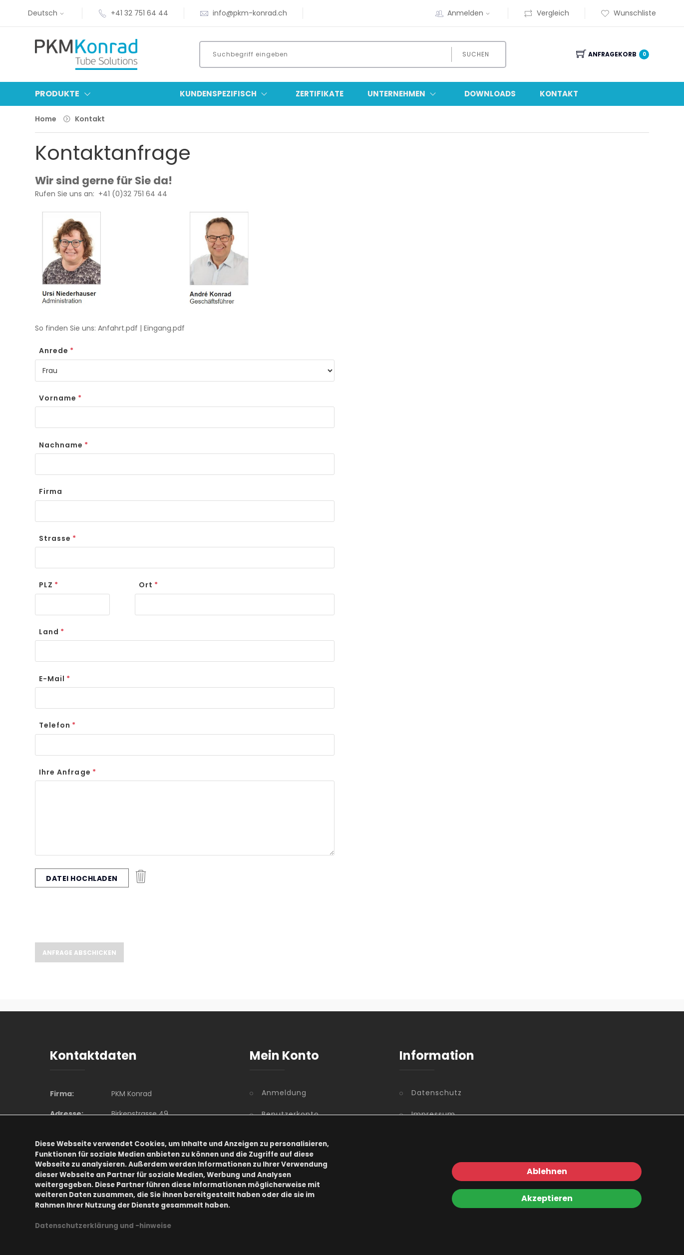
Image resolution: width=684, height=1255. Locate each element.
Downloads (490, 93)
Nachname (61, 445)
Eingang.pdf (164, 328)
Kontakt (559, 93)
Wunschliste (628, 13)
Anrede (53, 351)
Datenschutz (436, 1093)
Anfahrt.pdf (118, 328)
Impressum (433, 1114)
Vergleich (546, 13)
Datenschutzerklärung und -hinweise (103, 1226)
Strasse (55, 538)
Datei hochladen (82, 878)
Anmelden (469, 13)
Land (49, 632)
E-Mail (52, 679)
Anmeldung (284, 1093)
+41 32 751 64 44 (139, 13)
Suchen (475, 54)
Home (45, 119)
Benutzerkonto (290, 1114)
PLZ (46, 585)
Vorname (57, 398)
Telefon (54, 725)
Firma (50, 491)
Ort (146, 585)
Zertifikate (319, 93)
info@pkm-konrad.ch (250, 13)
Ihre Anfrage (65, 772)
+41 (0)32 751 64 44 (132, 194)
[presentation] (111, 914)
